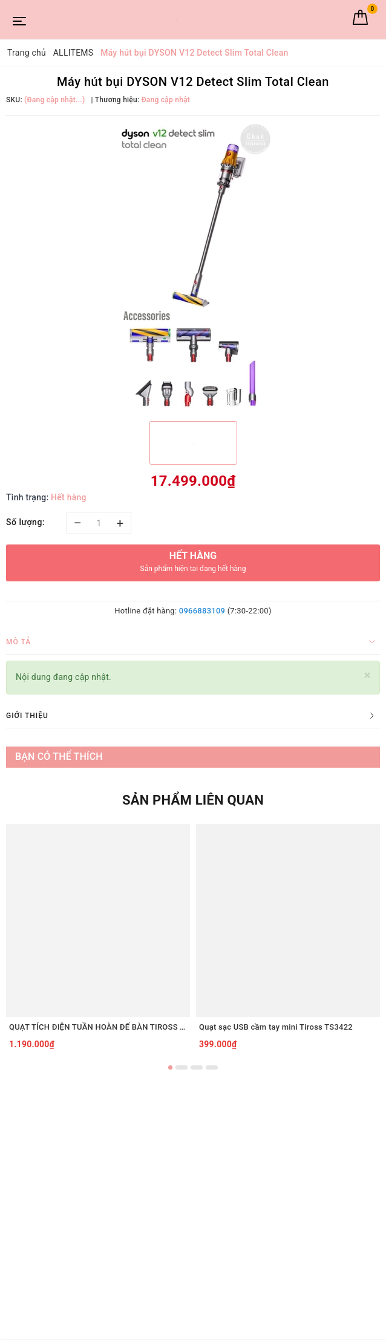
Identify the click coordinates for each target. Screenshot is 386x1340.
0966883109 (202, 610)
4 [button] (212, 1067)
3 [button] (197, 1067)
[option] (193, 267)
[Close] (367, 675)
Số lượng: (25, 522)
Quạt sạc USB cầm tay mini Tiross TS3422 (276, 1026)
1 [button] (170, 1067)
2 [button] (181, 1067)
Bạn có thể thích (59, 756)
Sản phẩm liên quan (193, 800)
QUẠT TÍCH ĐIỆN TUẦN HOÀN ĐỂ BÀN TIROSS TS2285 (98, 1026)
